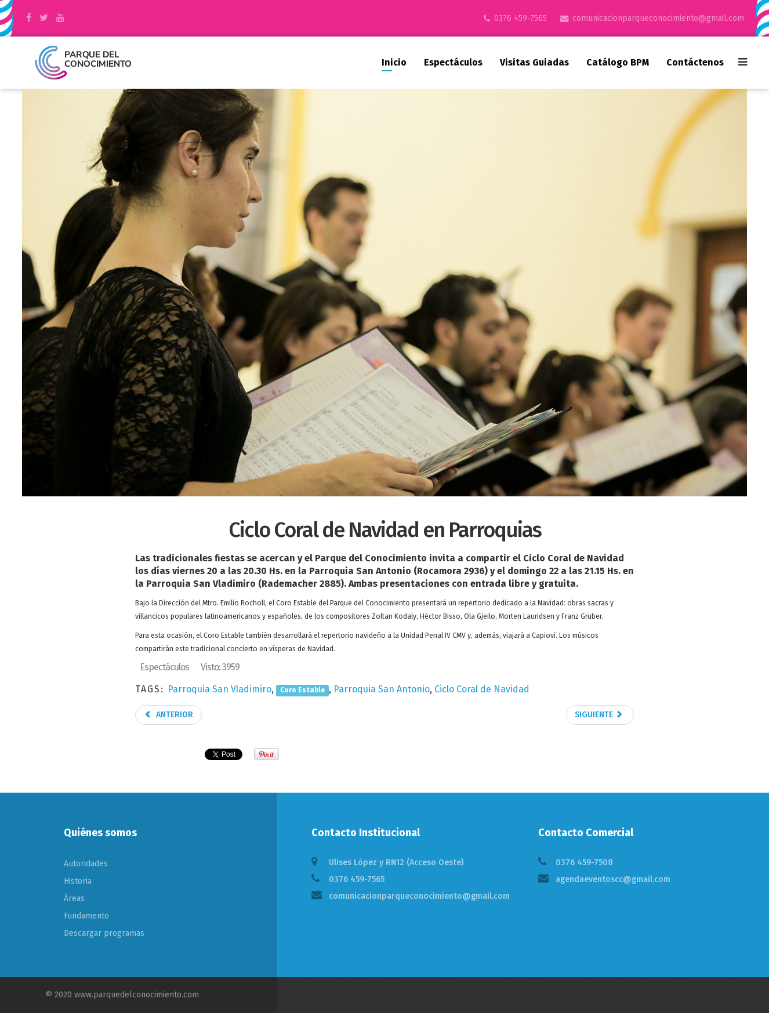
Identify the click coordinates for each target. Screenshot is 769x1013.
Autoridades (86, 864)
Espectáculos (453, 62)
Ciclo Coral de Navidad (481, 689)
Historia (78, 881)
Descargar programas (104, 933)
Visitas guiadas (534, 62)
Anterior (168, 715)
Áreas (74, 898)
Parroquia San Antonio (381, 689)
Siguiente (599, 715)
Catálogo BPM (617, 62)
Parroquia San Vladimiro (219, 689)
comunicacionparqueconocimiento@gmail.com (658, 18)
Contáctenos (695, 62)
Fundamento (86, 916)
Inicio (394, 62)
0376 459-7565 (520, 18)
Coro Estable (302, 690)
